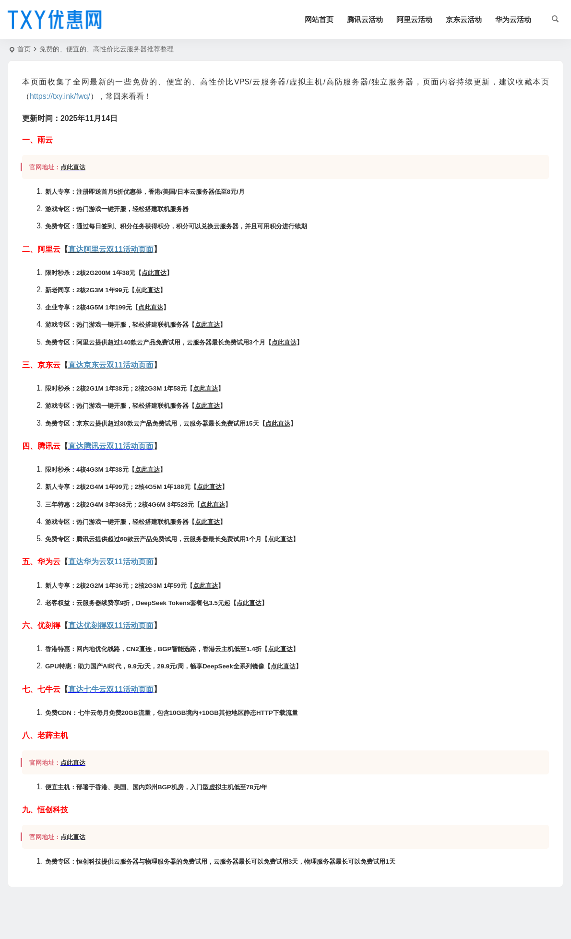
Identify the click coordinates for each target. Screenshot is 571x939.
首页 (24, 49)
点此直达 (72, 167)
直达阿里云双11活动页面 (111, 249)
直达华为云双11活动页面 (111, 562)
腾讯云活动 (365, 19)
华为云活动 (513, 19)
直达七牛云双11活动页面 (111, 689)
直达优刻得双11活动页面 (111, 625)
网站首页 (319, 19)
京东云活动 (464, 19)
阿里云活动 (414, 19)
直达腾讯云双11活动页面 (111, 446)
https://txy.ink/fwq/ (60, 96)
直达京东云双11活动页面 (111, 365)
